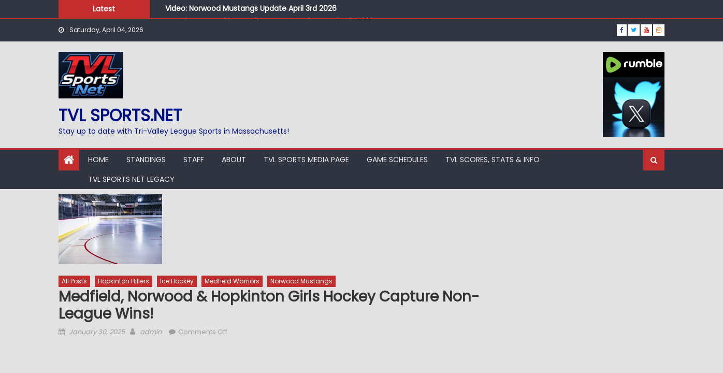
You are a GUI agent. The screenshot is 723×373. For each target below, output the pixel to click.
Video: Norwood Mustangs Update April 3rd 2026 (251, 8)
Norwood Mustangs (301, 281)
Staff (193, 159)
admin (151, 332)
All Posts (74, 281)
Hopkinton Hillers (123, 281)
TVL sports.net (120, 115)
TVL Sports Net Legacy (131, 179)
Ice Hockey (177, 281)
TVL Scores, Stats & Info (492, 159)
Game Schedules (397, 159)
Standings (146, 159)
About (234, 159)
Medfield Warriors (232, 281)
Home (98, 159)
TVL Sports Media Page (306, 159)
